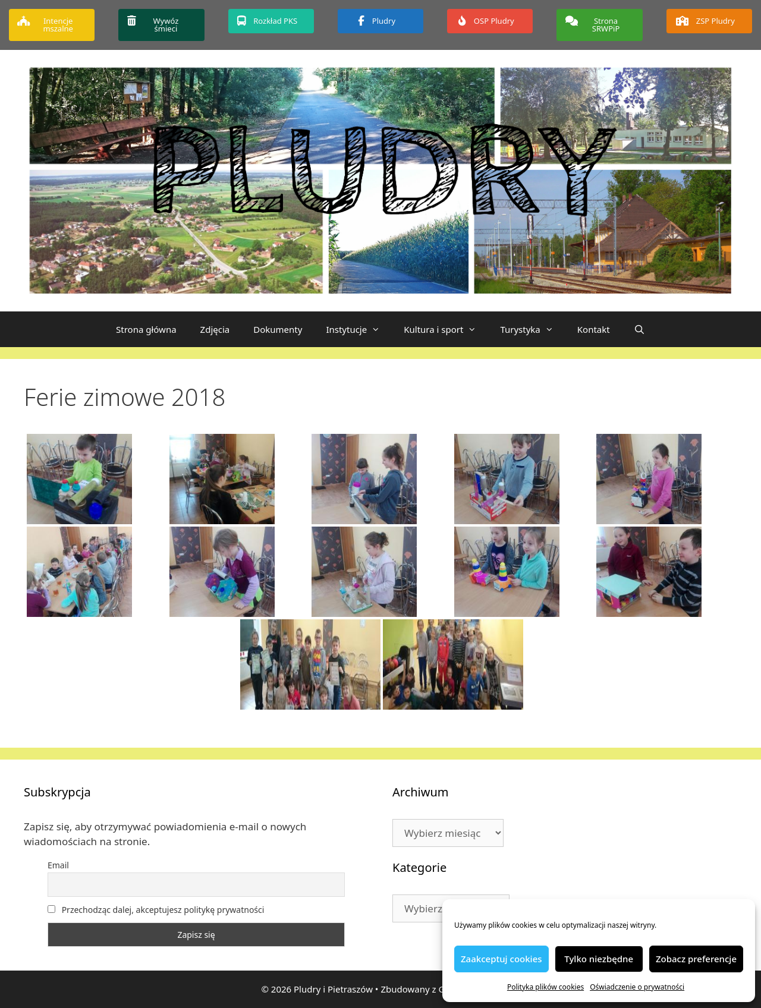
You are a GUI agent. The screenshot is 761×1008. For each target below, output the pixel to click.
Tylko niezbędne (598, 959)
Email (58, 865)
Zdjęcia (215, 329)
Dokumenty (277, 329)
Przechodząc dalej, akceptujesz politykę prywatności (156, 909)
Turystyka (532, 329)
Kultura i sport (446, 329)
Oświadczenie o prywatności (637, 987)
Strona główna (146, 329)
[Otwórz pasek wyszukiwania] (639, 329)
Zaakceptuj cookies (501, 959)
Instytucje (359, 329)
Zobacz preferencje (696, 959)
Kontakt (593, 329)
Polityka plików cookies (545, 987)
